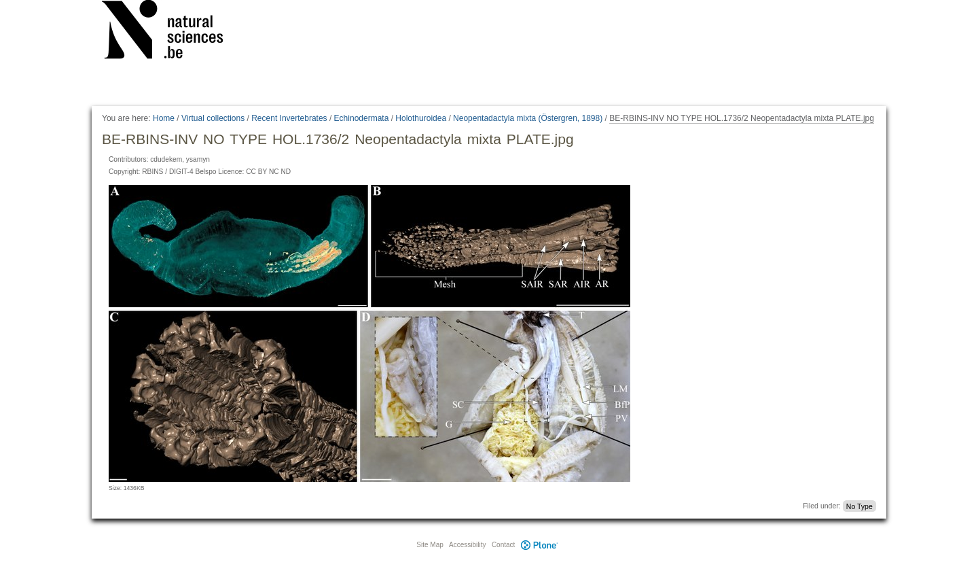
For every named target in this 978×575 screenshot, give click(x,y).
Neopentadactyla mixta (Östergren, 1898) (527, 118)
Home (164, 118)
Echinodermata (361, 118)
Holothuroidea (420, 118)
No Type (859, 506)
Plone (539, 544)
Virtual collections (212, 118)
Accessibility (467, 544)
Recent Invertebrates (289, 118)
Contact (503, 544)
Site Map (429, 544)
